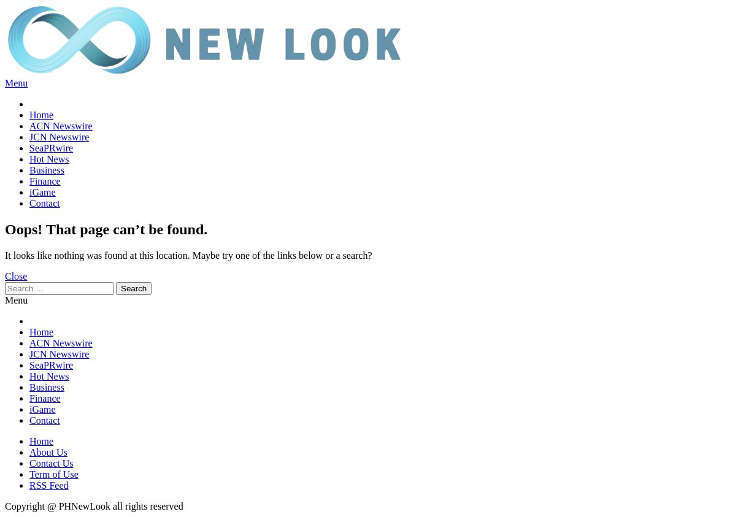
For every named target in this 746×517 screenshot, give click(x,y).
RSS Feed (49, 485)
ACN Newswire (61, 126)
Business (46, 170)
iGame (42, 192)
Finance (45, 181)
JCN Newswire (59, 137)
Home (41, 115)
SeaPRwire (51, 148)
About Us (48, 452)
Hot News (49, 159)
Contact (44, 203)
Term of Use (54, 474)
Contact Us (51, 463)
